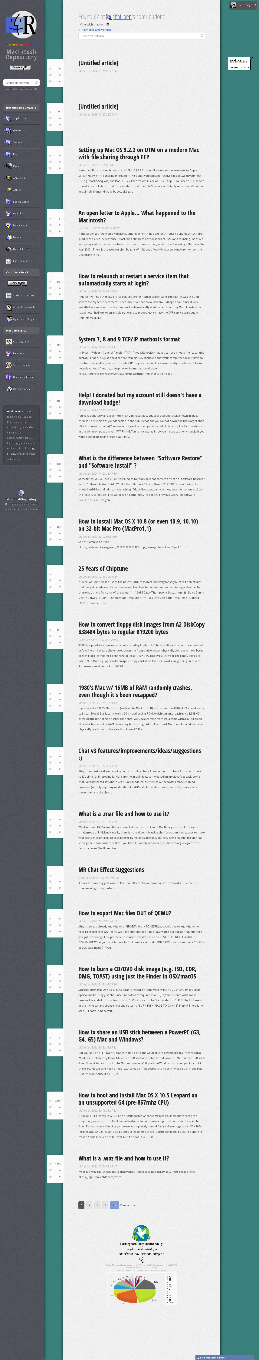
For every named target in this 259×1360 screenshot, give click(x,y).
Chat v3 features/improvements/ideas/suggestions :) (139, 754)
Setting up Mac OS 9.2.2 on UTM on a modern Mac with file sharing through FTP (138, 153)
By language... (17, 225)
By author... (15, 213)
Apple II (13, 190)
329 (59, 527)
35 (59, 112)
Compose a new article (95, 30)
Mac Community (16, 330)
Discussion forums (20, 377)
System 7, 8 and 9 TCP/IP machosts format (129, 339)
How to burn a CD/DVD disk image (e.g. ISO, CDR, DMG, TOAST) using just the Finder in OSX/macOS (137, 972)
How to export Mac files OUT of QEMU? (124, 913)
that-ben (119, 16)
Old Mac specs (18, 389)
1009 (58, 1164)
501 (59, 630)
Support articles (18, 365)
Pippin (13, 166)
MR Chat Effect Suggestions (111, 869)
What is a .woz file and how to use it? (123, 1158)
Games (13, 130)
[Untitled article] (98, 63)
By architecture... (19, 249)
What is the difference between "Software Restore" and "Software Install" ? (140, 461)
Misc (12, 154)
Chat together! (18, 342)
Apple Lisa (15, 178)
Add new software (20, 296)
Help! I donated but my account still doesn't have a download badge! (140, 398)
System (14, 142)
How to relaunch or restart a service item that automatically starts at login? (133, 279)
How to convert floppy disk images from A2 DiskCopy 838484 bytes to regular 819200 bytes (141, 627)
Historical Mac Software (21, 107)
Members (15, 353)
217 (59, 345)
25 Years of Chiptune (103, 568)
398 (59, 464)
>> (114, 1205)
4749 (58, 1101)
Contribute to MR (17, 272)
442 (59, 282)
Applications (16, 119)
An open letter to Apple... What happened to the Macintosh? (136, 216)
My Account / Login (20, 319)
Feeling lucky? (17, 202)
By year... (14, 237)
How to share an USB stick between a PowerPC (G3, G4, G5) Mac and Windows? (139, 1035)
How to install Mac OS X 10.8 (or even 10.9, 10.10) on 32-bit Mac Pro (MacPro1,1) (138, 524)
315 (59, 401)
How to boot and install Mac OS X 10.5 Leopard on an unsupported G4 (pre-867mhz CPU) (138, 1098)
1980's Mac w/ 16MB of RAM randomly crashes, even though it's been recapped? (135, 691)
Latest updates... (19, 261)
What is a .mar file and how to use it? (123, 814)
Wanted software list (21, 308)
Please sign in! (243, 5)
